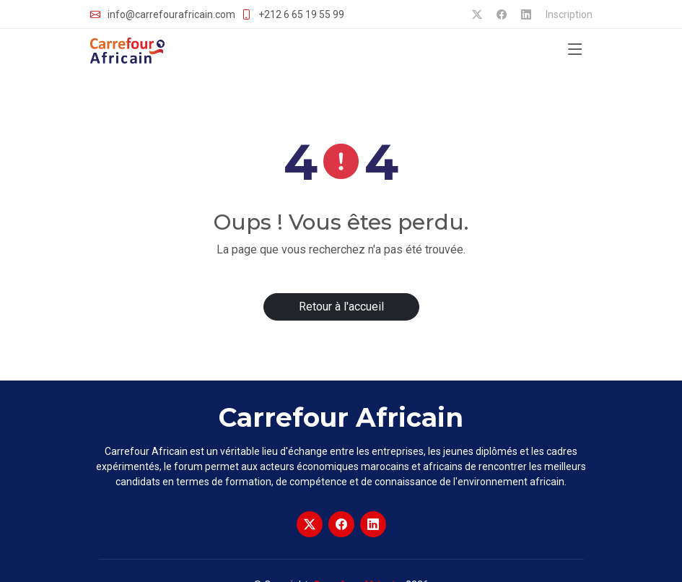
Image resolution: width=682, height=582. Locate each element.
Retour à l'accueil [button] (341, 306)
